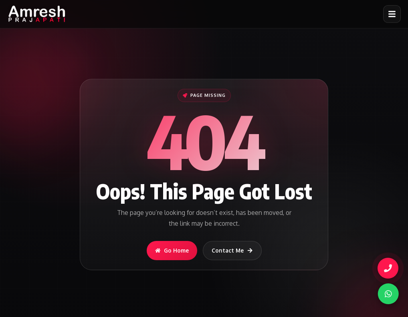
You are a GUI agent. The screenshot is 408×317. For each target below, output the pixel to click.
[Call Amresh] (386, 268)
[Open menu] (392, 14)
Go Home (172, 250)
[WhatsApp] (385, 293)
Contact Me (232, 250)
